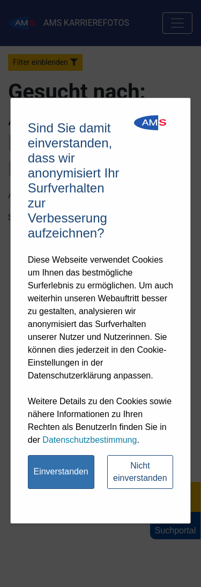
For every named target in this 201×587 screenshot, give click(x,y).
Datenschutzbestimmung (89, 439)
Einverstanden (60, 471)
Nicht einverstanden (140, 471)
